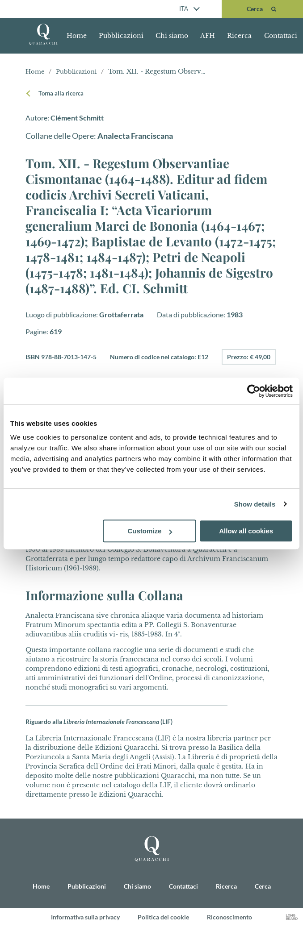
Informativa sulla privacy (85, 917)
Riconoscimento (229, 917)
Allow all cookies (246, 531)
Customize (150, 531)
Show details (255, 504)
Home (77, 36)
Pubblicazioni (121, 36)
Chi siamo (172, 36)
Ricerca (239, 36)
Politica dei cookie (163, 917)
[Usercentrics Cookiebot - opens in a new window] (254, 391)
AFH (207, 36)
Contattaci (280, 36)
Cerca (263, 886)
